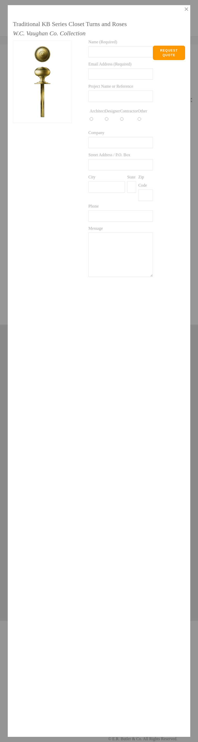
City (92, 177)
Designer (112, 111)
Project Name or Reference (110, 86)
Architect (97, 111)
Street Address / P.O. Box (109, 155)
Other (142, 111)
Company (96, 132)
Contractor (129, 111)
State (131, 177)
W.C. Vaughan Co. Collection (49, 33)
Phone (93, 206)
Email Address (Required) (109, 64)
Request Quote (169, 53)
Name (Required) (102, 42)
